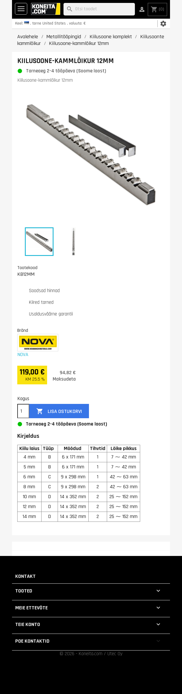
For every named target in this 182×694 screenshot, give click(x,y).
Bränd (22, 330)
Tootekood (27, 268)
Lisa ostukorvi (59, 411)
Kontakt (25, 576)
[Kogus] (23, 411)
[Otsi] (99, 9)
